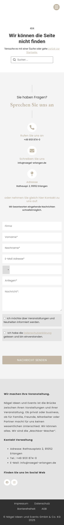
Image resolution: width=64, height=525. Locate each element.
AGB (44, 509)
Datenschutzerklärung (38, 333)
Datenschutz (42, 503)
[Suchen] (14, 60)
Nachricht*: (32, 299)
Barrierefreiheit (26, 509)
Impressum (21, 503)
